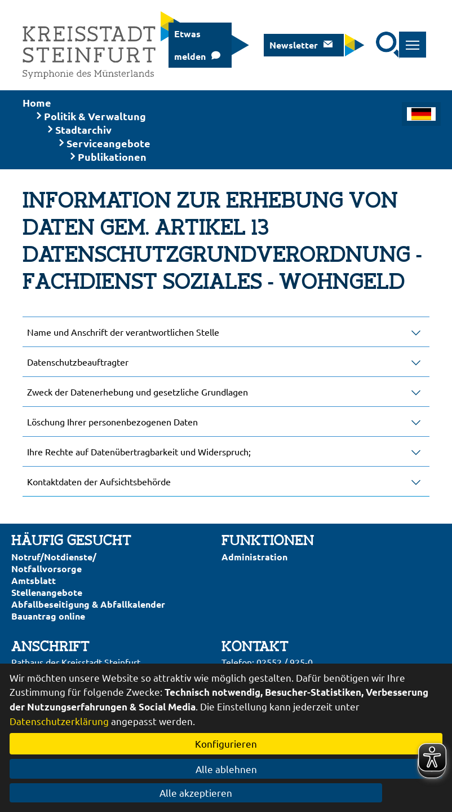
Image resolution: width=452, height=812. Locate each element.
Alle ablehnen (226, 769)
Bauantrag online (48, 616)
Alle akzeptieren (226, 792)
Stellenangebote (46, 592)
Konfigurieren (226, 743)
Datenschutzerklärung (59, 721)
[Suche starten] (389, 45)
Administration (254, 557)
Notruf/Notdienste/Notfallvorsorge (53, 562)
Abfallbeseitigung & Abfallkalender (88, 604)
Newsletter (293, 45)
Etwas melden (190, 45)
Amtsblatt (33, 580)
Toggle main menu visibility (416, 39)
